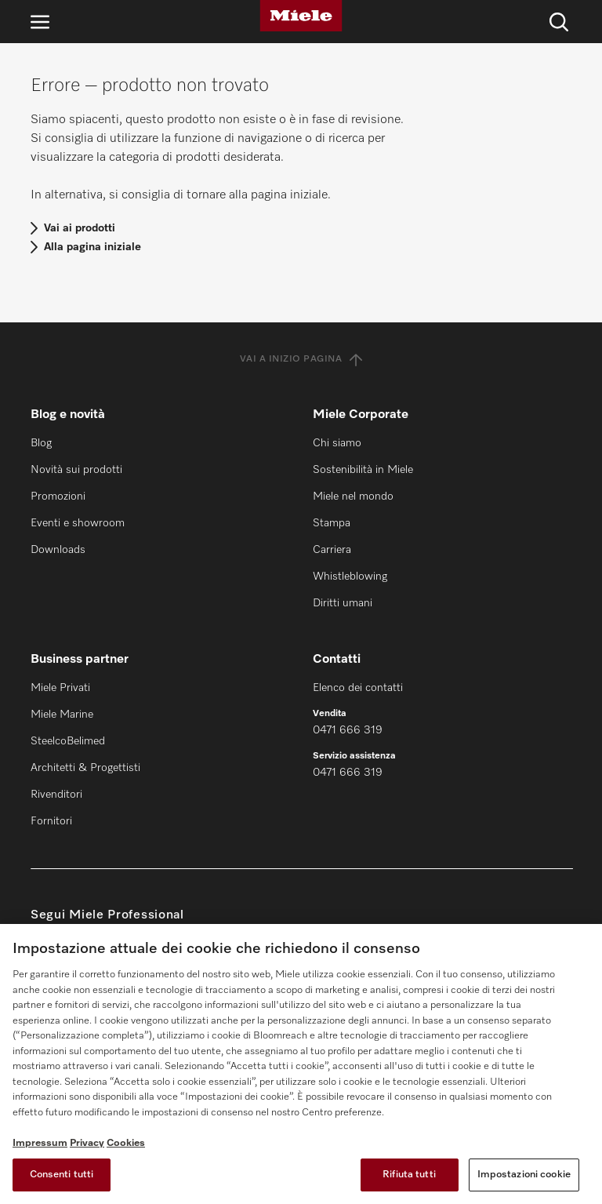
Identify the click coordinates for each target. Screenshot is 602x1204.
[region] (301, 1064)
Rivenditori (56, 794)
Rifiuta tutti (409, 1174)
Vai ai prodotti (79, 228)
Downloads (58, 549)
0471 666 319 (348, 730)
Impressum (40, 1143)
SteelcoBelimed (68, 741)
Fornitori (51, 821)
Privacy (87, 1143)
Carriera (332, 549)
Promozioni (58, 496)
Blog (41, 443)
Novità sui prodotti (76, 469)
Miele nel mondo (353, 496)
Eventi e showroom (78, 523)
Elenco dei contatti (358, 687)
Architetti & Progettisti (85, 767)
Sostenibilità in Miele (363, 469)
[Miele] (301, 15)
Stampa (331, 523)
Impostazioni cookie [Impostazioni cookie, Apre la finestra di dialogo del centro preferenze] (524, 1174)
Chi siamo (337, 443)
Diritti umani (342, 603)
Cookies (126, 1143)
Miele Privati (60, 687)
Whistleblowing (350, 576)
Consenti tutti (62, 1174)
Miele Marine (62, 714)
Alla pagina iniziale (92, 247)
